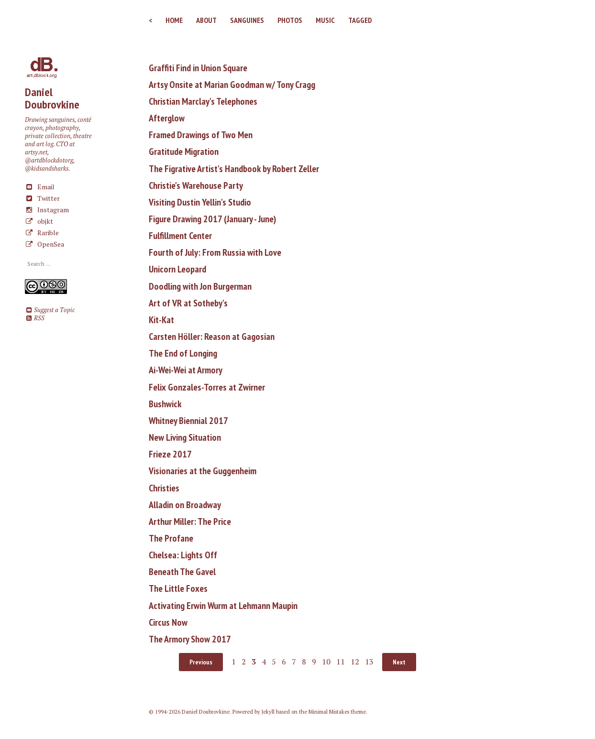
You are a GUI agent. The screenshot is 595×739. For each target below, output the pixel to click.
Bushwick (165, 404)
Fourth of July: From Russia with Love (215, 252)
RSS (34, 318)
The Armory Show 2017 (190, 639)
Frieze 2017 (170, 454)
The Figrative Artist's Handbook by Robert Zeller (234, 169)
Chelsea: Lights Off (183, 555)
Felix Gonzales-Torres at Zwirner (207, 387)
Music (325, 20)
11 (340, 661)
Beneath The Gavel (182, 571)
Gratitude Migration (184, 151)
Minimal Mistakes (329, 711)
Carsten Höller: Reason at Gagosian (212, 336)
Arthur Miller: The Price (190, 521)
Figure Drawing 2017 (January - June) (212, 219)
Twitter (42, 198)
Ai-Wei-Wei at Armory (185, 370)
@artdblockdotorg (49, 160)
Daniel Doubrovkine (52, 98)
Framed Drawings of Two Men (201, 135)
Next (399, 662)
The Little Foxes (178, 588)
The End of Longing (183, 353)
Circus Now (168, 622)
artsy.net (36, 152)
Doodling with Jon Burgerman (200, 286)
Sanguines (247, 20)
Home (174, 20)
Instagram (47, 209)
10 (326, 661)
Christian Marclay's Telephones (203, 101)
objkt (39, 221)
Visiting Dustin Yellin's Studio (200, 202)
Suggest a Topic (50, 310)
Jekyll (268, 711)
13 (369, 661)
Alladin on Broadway (185, 505)
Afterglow (167, 118)
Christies (164, 488)
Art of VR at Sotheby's (188, 303)
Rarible (42, 232)
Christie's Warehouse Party (196, 185)
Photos (289, 20)
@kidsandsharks (46, 168)
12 (355, 661)
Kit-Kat (161, 320)
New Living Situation (185, 437)
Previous (200, 662)
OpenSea (44, 244)
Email (40, 186)
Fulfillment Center (180, 235)
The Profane (171, 538)
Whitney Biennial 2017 (188, 420)
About (206, 20)
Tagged (360, 20)
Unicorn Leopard (177, 269)
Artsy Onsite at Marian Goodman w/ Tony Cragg (232, 84)
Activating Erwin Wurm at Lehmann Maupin (223, 605)
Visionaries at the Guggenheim (202, 471)
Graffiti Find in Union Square (198, 68)
